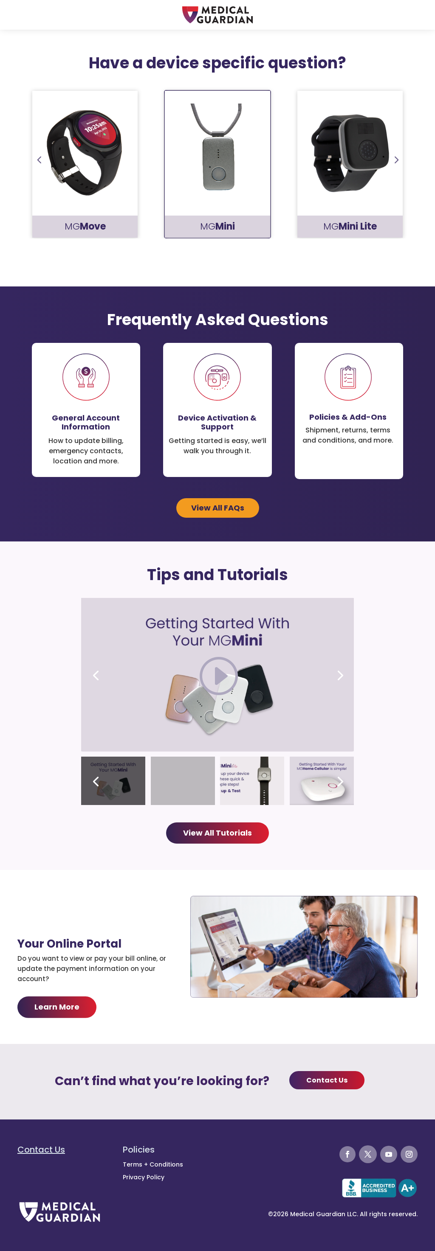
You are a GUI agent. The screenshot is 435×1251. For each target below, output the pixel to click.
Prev (39, 157)
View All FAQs (217, 507)
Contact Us (326, 1080)
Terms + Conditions (153, 1164)
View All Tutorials (217, 832)
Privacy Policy (143, 1177)
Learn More (56, 1006)
